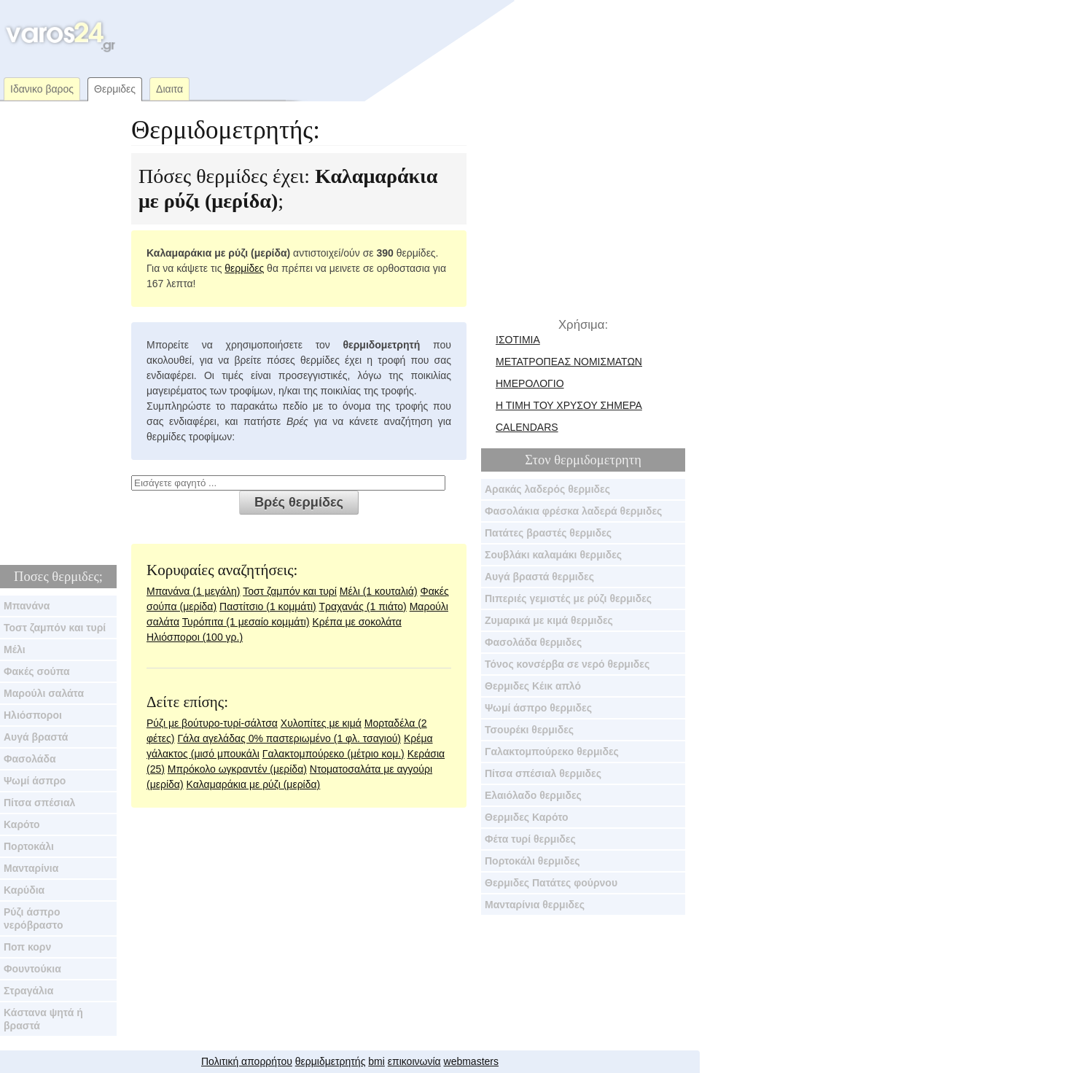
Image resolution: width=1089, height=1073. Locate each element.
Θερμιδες (115, 89)
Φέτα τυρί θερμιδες (530, 839)
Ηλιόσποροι (33, 715)
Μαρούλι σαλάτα (44, 693)
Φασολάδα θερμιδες (533, 642)
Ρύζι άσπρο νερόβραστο (33, 918)
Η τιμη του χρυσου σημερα (569, 405)
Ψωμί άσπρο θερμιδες (538, 708)
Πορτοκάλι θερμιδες (532, 861)
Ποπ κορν (27, 947)
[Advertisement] (396, 36)
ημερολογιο (530, 383)
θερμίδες (244, 268)
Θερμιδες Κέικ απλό (533, 686)
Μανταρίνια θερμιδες (535, 904)
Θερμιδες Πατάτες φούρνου (551, 883)
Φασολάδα (30, 759)
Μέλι (15, 649)
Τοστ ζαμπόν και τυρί (55, 627)
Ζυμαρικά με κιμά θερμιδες (549, 620)
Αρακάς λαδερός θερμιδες (547, 489)
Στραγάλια (28, 990)
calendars (527, 427)
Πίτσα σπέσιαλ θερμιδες (543, 773)
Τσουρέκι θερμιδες (529, 730)
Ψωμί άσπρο (35, 781)
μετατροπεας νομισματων (569, 361)
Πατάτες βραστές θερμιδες (548, 533)
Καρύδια (24, 890)
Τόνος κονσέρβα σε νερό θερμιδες (567, 664)
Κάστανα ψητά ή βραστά (43, 1019)
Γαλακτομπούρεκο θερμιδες (552, 751)
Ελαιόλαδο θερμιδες (533, 795)
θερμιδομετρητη (597, 460)
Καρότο (22, 824)
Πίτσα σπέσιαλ (39, 802)
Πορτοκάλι (29, 846)
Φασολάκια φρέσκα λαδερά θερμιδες (573, 511)
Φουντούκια (32, 969)
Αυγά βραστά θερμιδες (539, 576)
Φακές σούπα (37, 671)
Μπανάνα (27, 606)
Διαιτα (169, 89)
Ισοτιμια (518, 340)
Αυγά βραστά (36, 737)
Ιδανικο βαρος (42, 89)
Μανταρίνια (31, 868)
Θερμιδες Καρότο (527, 817)
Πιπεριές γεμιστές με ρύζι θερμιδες (568, 598)
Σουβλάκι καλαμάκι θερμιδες (553, 555)
